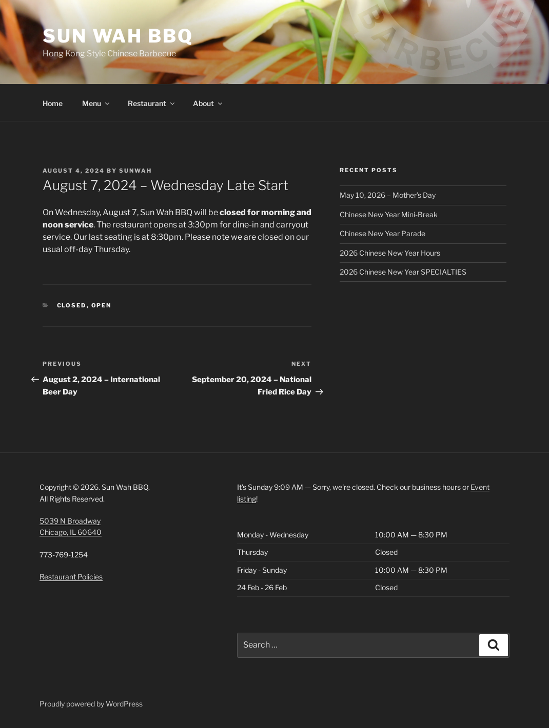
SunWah (135, 170)
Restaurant (152, 103)
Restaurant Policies (71, 576)
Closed (72, 305)
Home (53, 103)
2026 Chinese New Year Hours (390, 252)
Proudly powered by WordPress (91, 703)
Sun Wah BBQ (118, 36)
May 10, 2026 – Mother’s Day (388, 195)
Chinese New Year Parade (382, 233)
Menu (96, 103)
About (208, 103)
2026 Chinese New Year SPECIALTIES (403, 271)
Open (101, 305)
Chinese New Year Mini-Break (389, 214)
